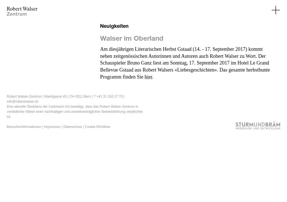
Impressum (52, 127)
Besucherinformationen (24, 127)
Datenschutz (72, 127)
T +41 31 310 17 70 (107, 96)
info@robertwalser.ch (22, 102)
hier (148, 77)
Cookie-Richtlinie (97, 127)
